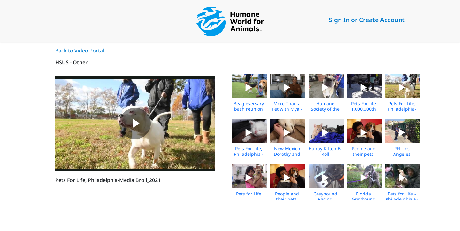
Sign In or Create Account (367, 19)
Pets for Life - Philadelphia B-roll (402, 199)
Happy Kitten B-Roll (325, 151)
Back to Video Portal (79, 50)
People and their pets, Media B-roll (363, 154)
